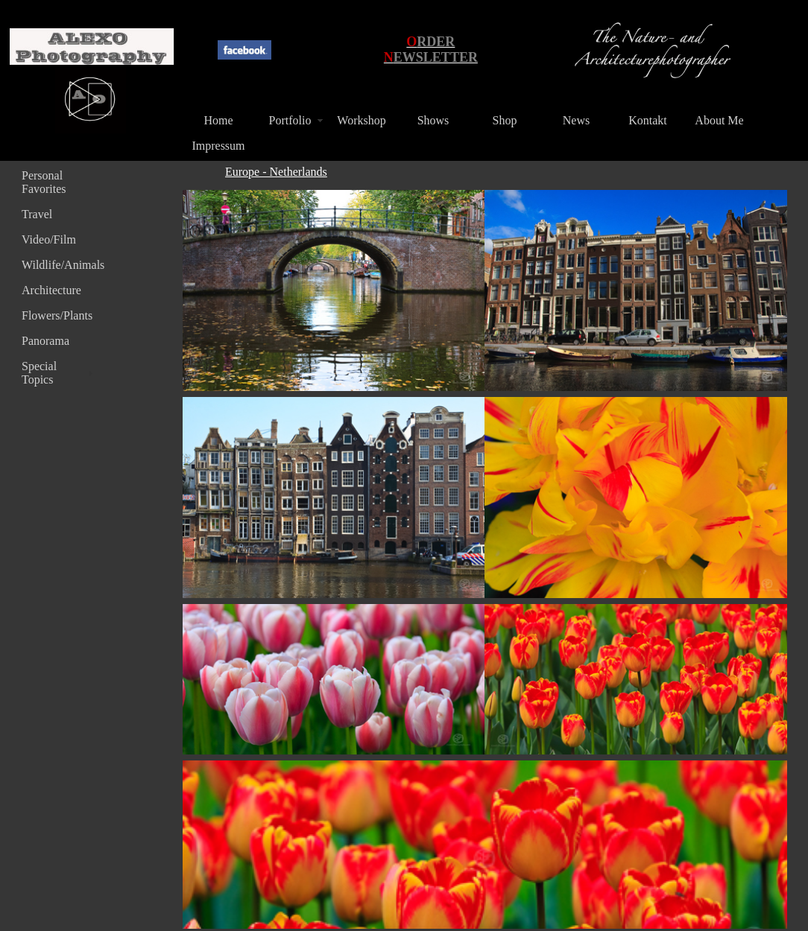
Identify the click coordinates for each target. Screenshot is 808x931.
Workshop (361, 120)
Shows (433, 120)
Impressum (218, 145)
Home (218, 120)
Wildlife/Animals (59, 264)
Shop (505, 120)
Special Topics (39, 373)
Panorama (45, 340)
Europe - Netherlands (276, 171)
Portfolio (290, 120)
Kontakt (647, 120)
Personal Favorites (44, 182)
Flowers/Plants (57, 315)
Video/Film (49, 239)
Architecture (51, 290)
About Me (719, 120)
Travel (37, 214)
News (576, 120)
